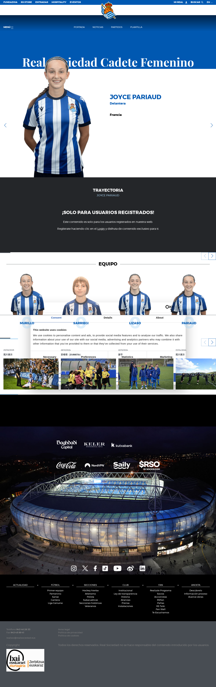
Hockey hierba (90, 591)
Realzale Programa (160, 591)
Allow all (158, 377)
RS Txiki (160, 606)
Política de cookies (68, 636)
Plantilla (136, 27)
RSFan (160, 600)
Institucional (126, 591)
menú (8, 27)
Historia (125, 597)
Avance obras (195, 597)
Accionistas (160, 597)
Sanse (55, 597)
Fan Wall (160, 609)
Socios (160, 594)
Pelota (90, 597)
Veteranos (90, 606)
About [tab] (160, 317)
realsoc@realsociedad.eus (20, 638)
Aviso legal (64, 629)
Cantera (55, 600)
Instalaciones (125, 606)
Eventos (75, 2)
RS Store (26, 2)
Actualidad (20, 585)
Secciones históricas (90, 603)
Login (101, 228)
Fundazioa (10, 2)
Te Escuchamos (160, 613)
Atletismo (90, 594)
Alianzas (125, 600)
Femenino (55, 594)
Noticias (98, 27)
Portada (79, 27)
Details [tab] (108, 317)
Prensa (125, 603)
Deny (57, 377)
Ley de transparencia (125, 594)
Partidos (116, 27)
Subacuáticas (90, 600)
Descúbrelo (195, 591)
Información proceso (195, 594)
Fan (160, 585)
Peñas (160, 603)
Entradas (41, 2)
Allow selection (108, 377)
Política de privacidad (70, 633)
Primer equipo (55, 591)
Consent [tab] (56, 317)
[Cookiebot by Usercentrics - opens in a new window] (168, 307)
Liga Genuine (55, 603)
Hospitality (59, 2)
